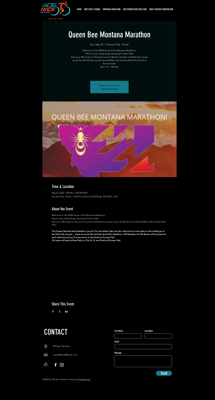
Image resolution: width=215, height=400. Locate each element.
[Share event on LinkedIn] (66, 311)
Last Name (149, 331)
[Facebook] (55, 364)
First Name (118, 331)
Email (116, 341)
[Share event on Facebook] (53, 311)
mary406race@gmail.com (65, 354)
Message (117, 353)
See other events (109, 88)
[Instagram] (61, 364)
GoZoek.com (84, 379)
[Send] (164, 373)
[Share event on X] (59, 311)
